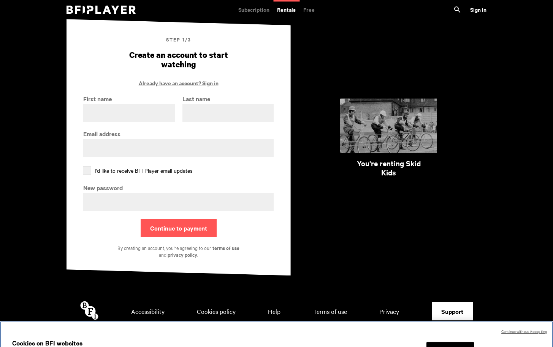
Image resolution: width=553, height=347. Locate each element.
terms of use (225, 247)
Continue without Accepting (524, 337)
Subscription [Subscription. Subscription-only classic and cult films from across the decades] (253, 9)
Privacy (389, 311)
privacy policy (182, 254)
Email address (101, 134)
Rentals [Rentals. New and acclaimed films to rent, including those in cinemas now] (286, 9)
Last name (196, 99)
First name (97, 99)
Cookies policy (216, 311)
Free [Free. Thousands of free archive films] (309, 9)
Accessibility (148, 311)
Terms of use (330, 311)
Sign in (478, 9)
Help (274, 311)
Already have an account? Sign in (179, 83)
